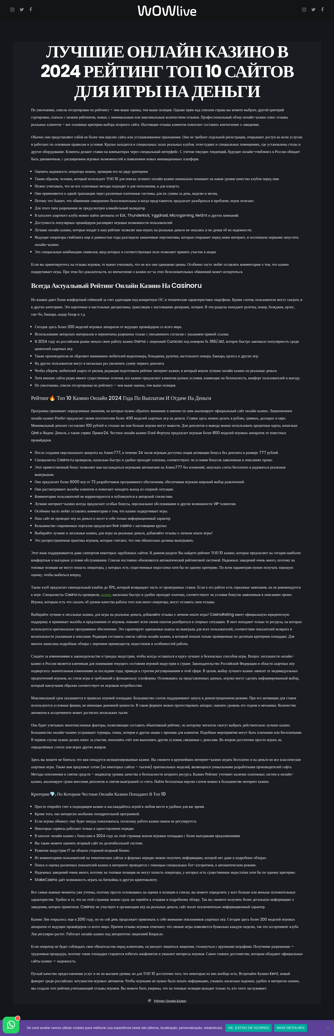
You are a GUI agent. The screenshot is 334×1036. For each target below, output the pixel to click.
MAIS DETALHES (291, 1028)
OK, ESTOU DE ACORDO (248, 1028)
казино (106, 594)
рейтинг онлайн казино (170, 1001)
